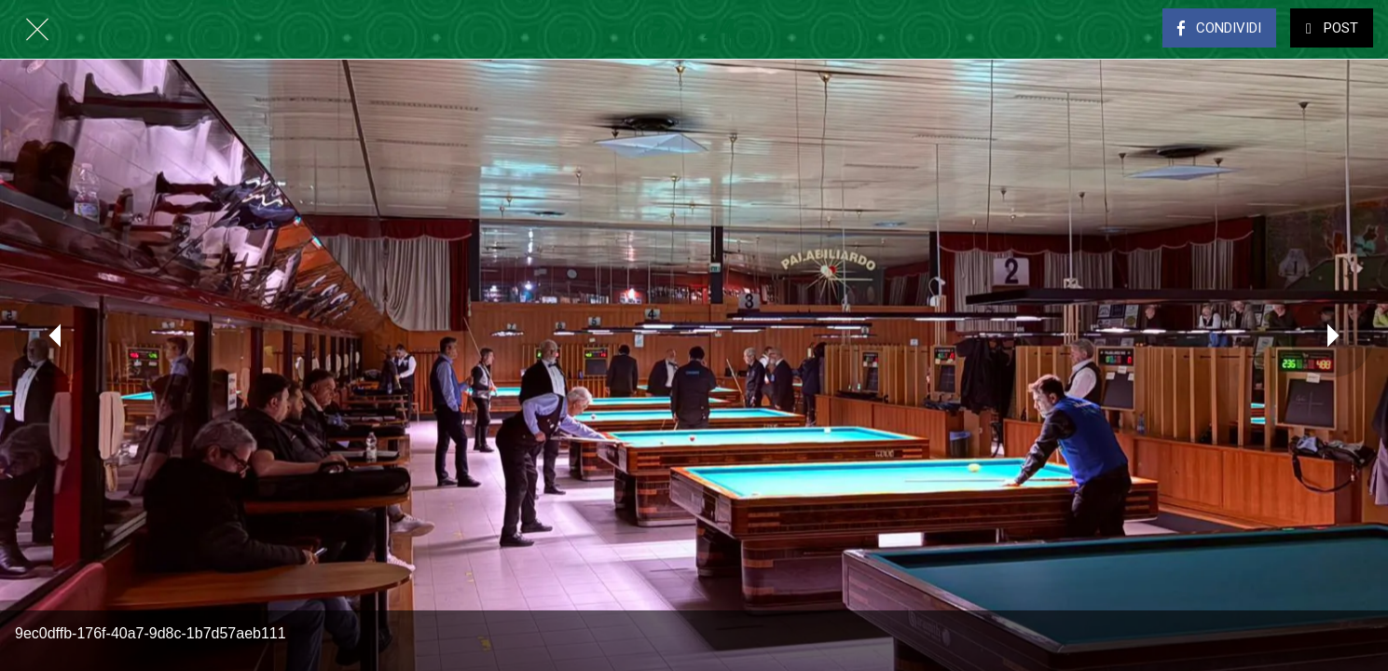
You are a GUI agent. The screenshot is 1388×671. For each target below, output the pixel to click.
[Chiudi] (37, 30)
